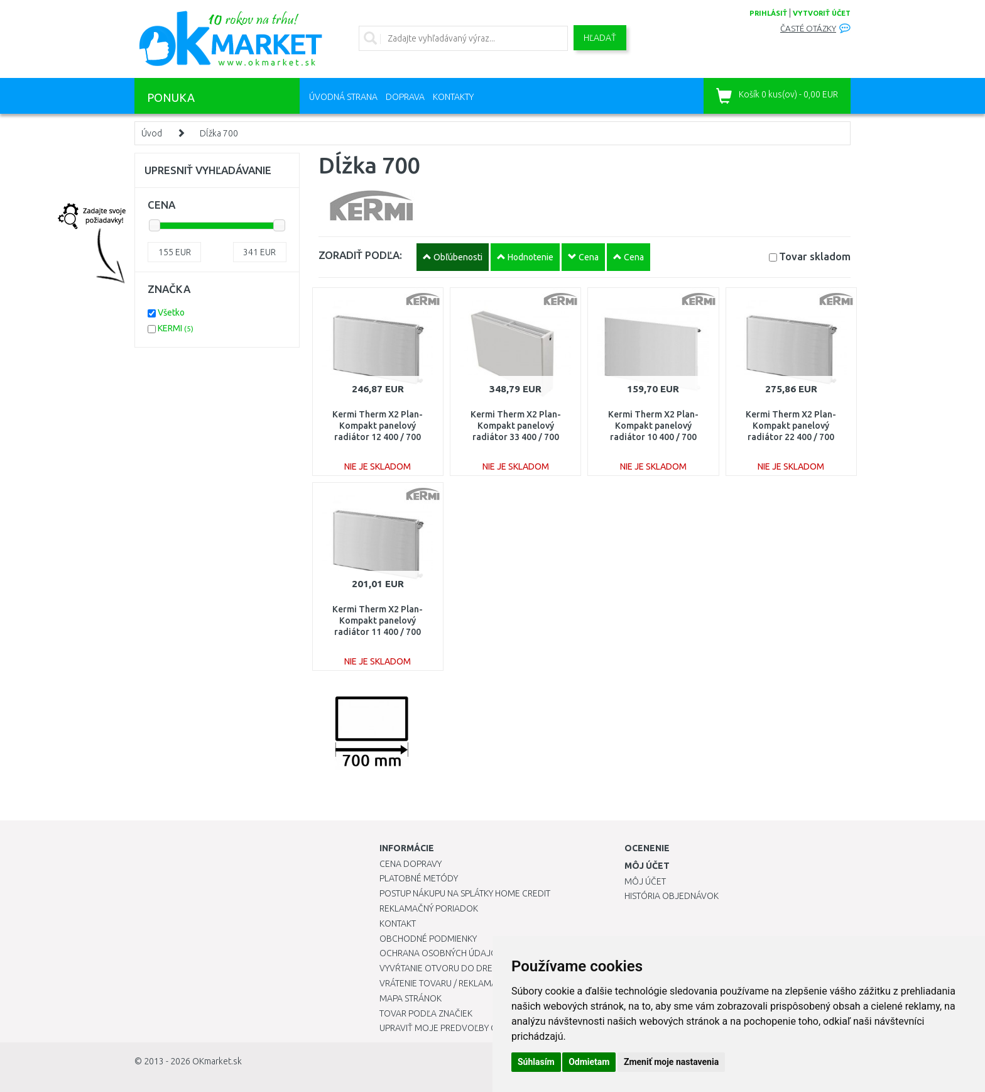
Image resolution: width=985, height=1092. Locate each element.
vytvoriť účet (822, 13)
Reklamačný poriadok (428, 908)
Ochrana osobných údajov (441, 953)
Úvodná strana (343, 97)
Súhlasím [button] (536, 1062)
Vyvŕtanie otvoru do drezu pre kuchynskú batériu (491, 968)
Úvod (151, 133)
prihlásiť (768, 13)
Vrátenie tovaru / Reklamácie (444, 983)
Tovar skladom (815, 256)
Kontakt (397, 923)
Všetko (171, 312)
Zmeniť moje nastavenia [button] (671, 1062)
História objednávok (671, 896)
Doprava (405, 97)
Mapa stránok (410, 998)
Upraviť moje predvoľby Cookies (452, 1028)
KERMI (175, 328)
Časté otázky (808, 28)
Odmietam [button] (589, 1062)
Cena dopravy (410, 864)
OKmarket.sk (217, 1061)
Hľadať (600, 38)
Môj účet (645, 881)
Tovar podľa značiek (425, 1013)
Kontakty (453, 97)
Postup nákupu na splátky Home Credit (464, 893)
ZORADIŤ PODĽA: (360, 255)
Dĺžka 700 (219, 133)
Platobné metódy (418, 878)
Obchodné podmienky (428, 939)
